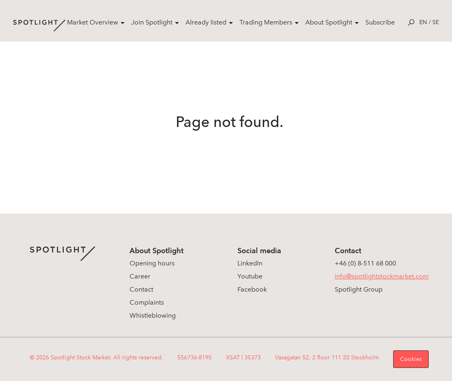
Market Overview (92, 22)
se (435, 22)
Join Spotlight (151, 22)
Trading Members (265, 22)
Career (140, 276)
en (423, 22)
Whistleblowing (153, 315)
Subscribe (380, 22)
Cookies (411, 359)
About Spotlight (328, 22)
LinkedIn (249, 263)
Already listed (206, 22)
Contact (141, 289)
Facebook (252, 289)
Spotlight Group (359, 289)
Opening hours (152, 263)
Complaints (147, 302)
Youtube (249, 276)
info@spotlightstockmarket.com (382, 276)
